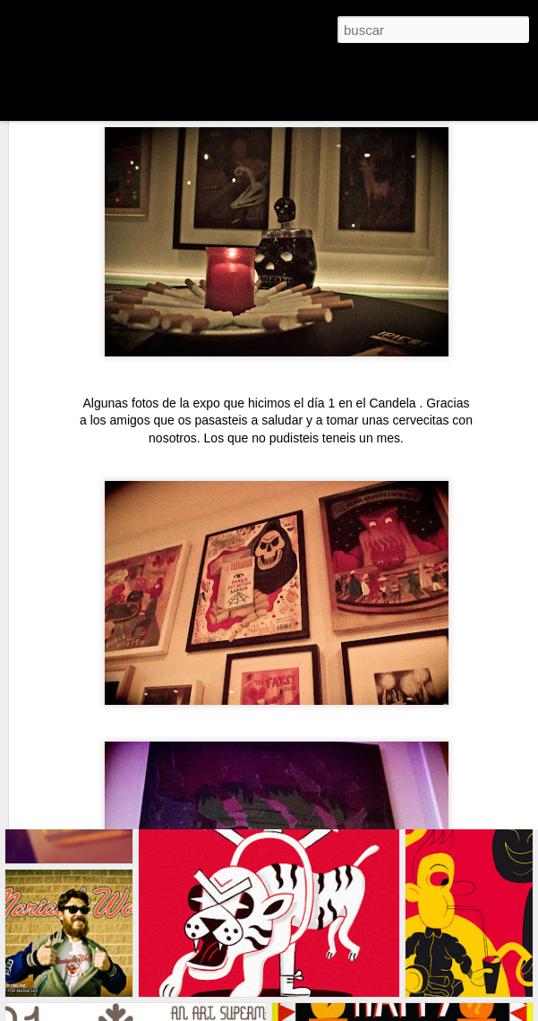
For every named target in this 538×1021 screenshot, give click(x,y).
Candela (394, 295)
